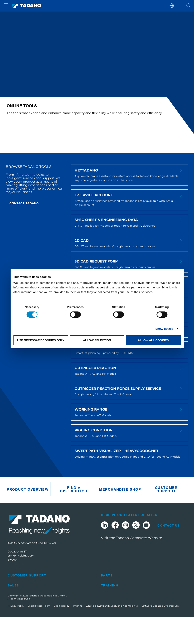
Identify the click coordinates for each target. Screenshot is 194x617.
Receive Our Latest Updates (129, 515)
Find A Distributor (73, 489)
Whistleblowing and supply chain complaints (112, 605)
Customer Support (166, 489)
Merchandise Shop (120, 489)
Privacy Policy (16, 605)
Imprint (77, 605)
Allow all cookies (153, 340)
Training (110, 585)
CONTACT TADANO (24, 203)
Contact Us (168, 525)
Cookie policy (61, 605)
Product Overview (28, 489)
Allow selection (97, 340)
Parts (107, 575)
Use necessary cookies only (40, 340)
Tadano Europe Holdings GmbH (47, 595)
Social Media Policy (39, 605)
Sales (13, 585)
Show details (164, 328)
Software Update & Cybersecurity (161, 605)
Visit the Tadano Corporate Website (131, 538)
